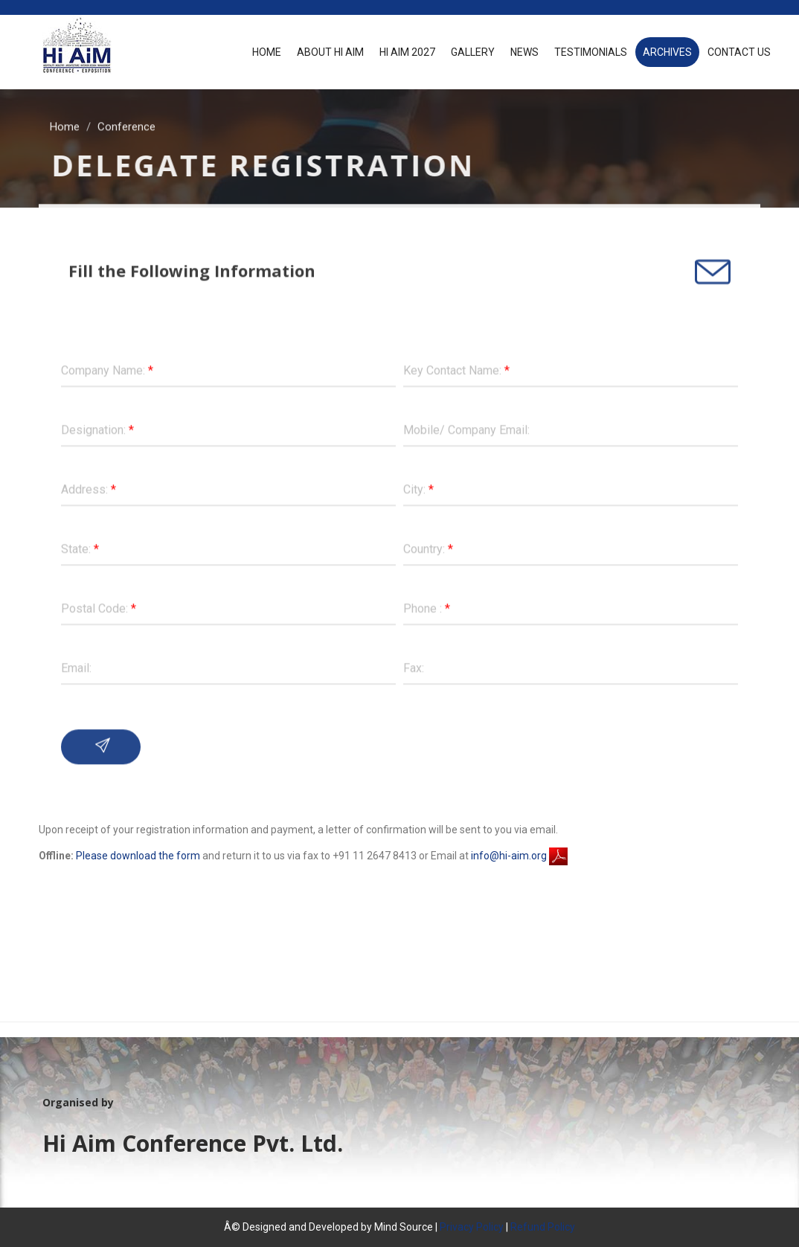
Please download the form (138, 856)
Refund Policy (542, 1227)
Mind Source (404, 1227)
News (524, 52)
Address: (88, 488)
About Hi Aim (330, 52)
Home (266, 52)
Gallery (473, 52)
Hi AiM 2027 (407, 52)
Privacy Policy (472, 1227)
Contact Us (739, 52)
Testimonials (590, 52)
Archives (667, 52)
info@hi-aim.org (509, 856)
